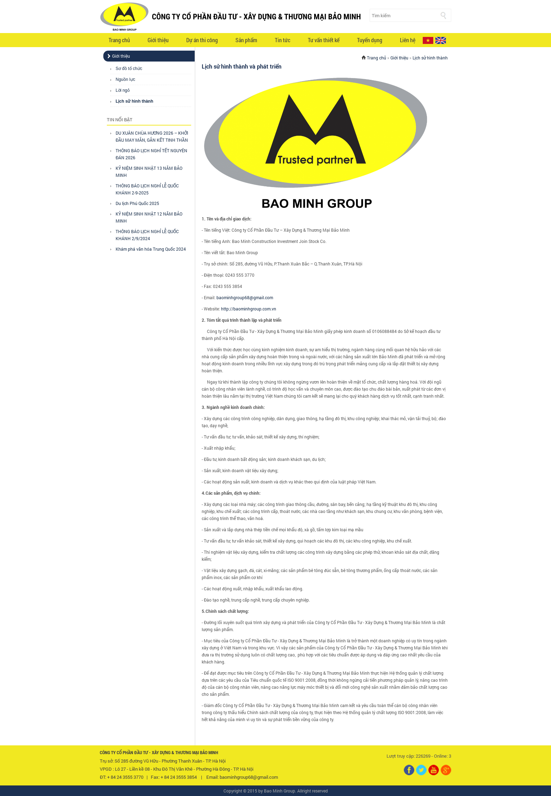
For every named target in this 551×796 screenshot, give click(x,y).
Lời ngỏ (123, 90)
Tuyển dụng (369, 40)
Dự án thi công (202, 40)
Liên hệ (407, 40)
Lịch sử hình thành (134, 101)
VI (428, 40)
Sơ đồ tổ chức (129, 68)
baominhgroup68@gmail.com (244, 297)
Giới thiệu (158, 40)
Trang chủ (119, 40)
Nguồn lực (125, 79)
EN (440, 40)
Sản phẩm (246, 40)
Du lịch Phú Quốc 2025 (137, 203)
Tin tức (282, 40)
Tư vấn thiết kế (323, 40)
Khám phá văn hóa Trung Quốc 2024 (151, 249)
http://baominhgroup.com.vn (248, 309)
